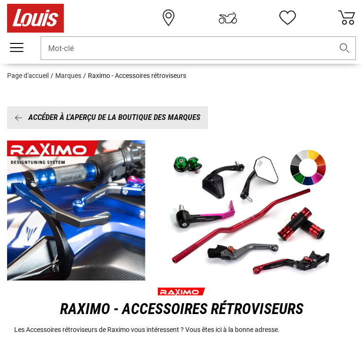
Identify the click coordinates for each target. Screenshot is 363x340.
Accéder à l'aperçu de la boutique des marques (107, 117)
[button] (344, 48)
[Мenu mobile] (16, 48)
